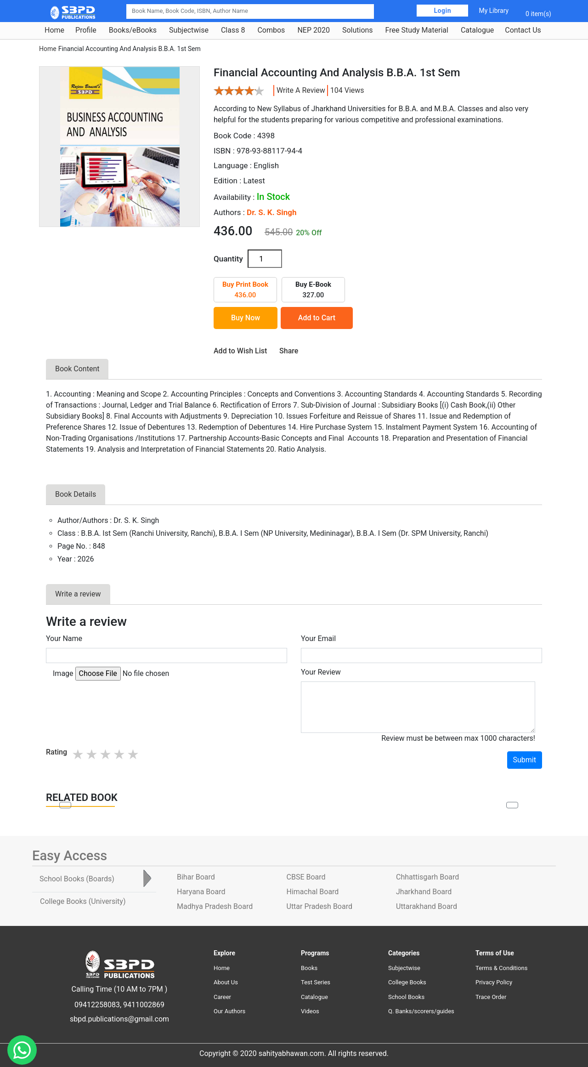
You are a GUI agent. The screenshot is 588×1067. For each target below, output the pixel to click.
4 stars (120, 754)
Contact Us (523, 30)
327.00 (313, 289)
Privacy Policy (493, 982)
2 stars (92, 754)
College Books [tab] (82, 901)
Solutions (357, 30)
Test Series (315, 982)
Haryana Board (201, 891)
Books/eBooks (133, 30)
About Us (226, 982)
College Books (407, 982)
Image (63, 673)
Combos (271, 30)
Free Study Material (416, 30)
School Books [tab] (77, 878)
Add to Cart (316, 317)
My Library (494, 10)
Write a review (301, 90)
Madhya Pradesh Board (215, 906)
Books (309, 968)
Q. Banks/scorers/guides (421, 1011)
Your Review (321, 672)
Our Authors (229, 1011)
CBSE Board (306, 877)
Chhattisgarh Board (427, 877)
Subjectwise (189, 30)
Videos (310, 1011)
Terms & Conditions (501, 968)
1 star (78, 754)
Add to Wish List (240, 350)
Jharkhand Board (424, 891)
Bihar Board (196, 877)
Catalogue (477, 30)
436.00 (245, 289)
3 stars (106, 754)
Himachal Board (313, 891)
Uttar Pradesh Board (319, 906)
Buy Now (245, 317)
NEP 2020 (313, 30)
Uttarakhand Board (426, 906)
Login (442, 10)
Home (54, 30)
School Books (406, 996)
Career (222, 996)
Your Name (64, 638)
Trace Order (490, 996)
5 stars (134, 754)
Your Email (318, 638)
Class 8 (233, 30)
